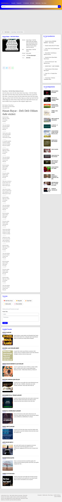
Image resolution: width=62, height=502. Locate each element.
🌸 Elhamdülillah (18, 304)
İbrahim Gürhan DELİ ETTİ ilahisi (51, 45)
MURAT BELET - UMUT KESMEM (51, 66)
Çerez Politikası (57, 496)
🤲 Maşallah (19, 300)
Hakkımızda (44, 495)
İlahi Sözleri (7, 32)
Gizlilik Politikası (57, 495)
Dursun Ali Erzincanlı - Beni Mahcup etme (50, 62)
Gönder (5, 323)
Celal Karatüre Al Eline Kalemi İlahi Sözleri (51, 70)
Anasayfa (40, 495)
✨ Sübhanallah (7, 304)
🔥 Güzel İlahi (28, 300)
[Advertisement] (31, 21)
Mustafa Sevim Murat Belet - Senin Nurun (50, 58)
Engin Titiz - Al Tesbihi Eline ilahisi (50, 74)
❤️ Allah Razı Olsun (8, 300)
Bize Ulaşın (50, 495)
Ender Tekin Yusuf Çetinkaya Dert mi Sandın (51, 49)
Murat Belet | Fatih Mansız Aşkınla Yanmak (50, 53)
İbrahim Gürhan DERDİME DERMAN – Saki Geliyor (50, 42)
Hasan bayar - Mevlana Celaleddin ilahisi (49, 78)
